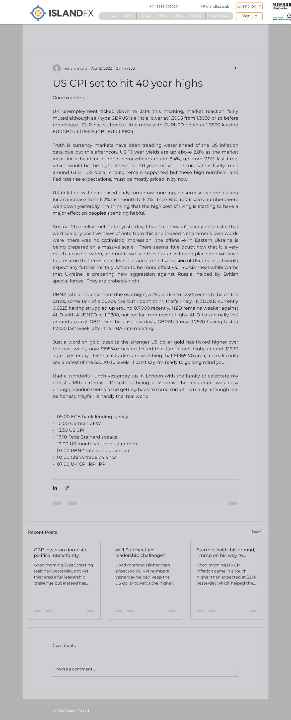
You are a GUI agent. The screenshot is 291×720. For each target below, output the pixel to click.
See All (257, 531)
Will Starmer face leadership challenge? (140, 552)
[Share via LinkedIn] (55, 488)
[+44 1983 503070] (164, 6)
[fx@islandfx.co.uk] (214, 6)
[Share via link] (67, 488)
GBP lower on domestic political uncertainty (60, 552)
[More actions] (235, 68)
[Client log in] (249, 6)
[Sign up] (249, 16)
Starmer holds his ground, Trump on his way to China (226, 552)
